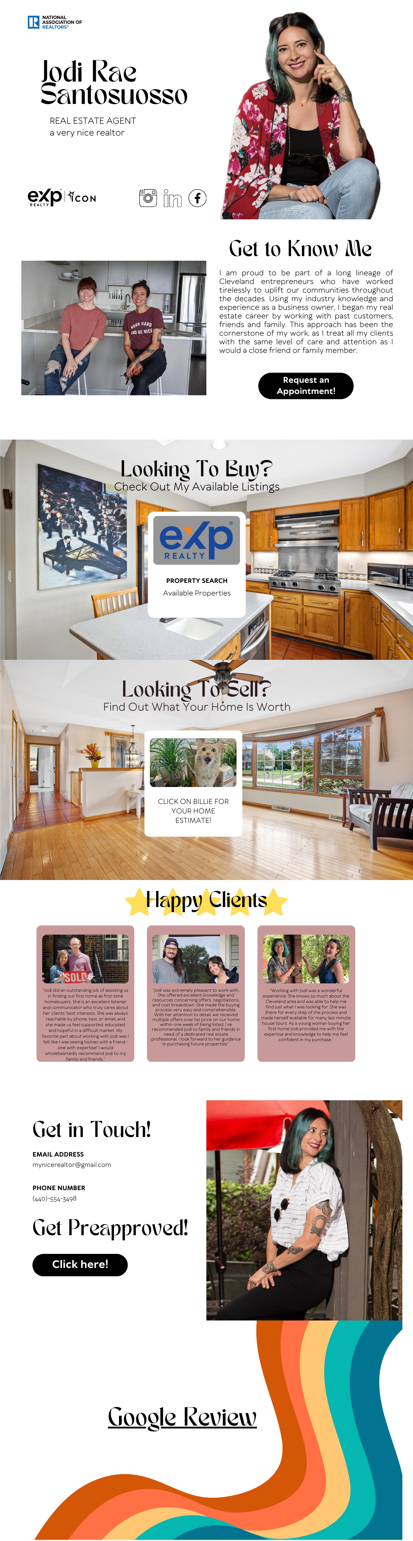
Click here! (80, 1265)
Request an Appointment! (306, 386)
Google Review (182, 1419)
